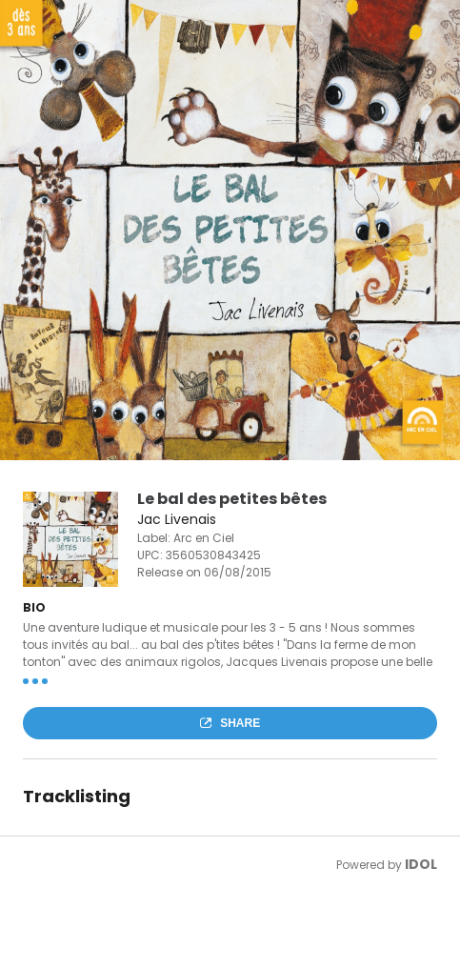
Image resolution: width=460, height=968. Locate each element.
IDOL (421, 864)
